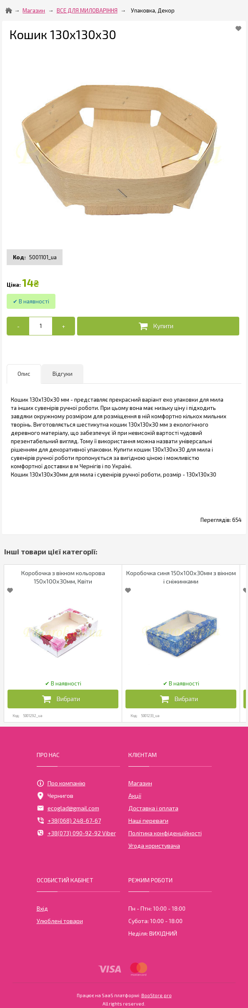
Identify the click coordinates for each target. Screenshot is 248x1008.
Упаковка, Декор (153, 10)
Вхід (42, 908)
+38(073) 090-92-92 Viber (76, 833)
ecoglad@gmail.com (68, 808)
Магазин (34, 10)
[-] (18, 326)
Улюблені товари (60, 920)
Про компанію (61, 783)
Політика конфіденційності (165, 833)
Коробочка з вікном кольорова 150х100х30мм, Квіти (63, 577)
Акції (134, 795)
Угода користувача (154, 845)
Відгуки (63, 373)
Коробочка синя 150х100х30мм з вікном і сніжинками (181, 577)
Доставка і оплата (153, 808)
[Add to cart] (41, 326)
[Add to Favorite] (238, 28)
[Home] (9, 10)
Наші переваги (148, 820)
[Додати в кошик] (158, 326)
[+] (63, 326)
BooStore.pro (156, 994)
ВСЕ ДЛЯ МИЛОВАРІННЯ (87, 10)
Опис (24, 373)
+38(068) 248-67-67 (69, 820)
